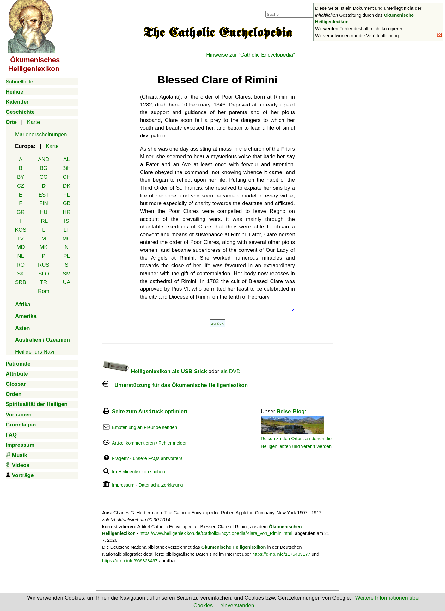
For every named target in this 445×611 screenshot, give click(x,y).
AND (43, 159)
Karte (33, 122)
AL (66, 159)
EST (43, 195)
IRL (44, 221)
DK (66, 186)
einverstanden (237, 605)
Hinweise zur (250, 55)
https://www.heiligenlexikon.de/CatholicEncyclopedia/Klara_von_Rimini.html (216, 533)
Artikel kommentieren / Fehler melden (150, 442)
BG (44, 168)
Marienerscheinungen (41, 134)
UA (66, 282)
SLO (43, 274)
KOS (20, 230)
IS (66, 221)
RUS (43, 265)
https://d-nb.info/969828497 (130, 560)
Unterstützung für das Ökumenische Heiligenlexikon (175, 385)
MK (44, 247)
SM (67, 274)
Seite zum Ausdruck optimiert (149, 411)
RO (21, 265)
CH (66, 177)
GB (66, 203)
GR (21, 212)
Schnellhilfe (19, 82)
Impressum (123, 484)
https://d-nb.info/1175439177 (281, 554)
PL (66, 256)
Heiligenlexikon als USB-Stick (154, 371)
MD (20, 247)
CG (44, 177)
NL (20, 256)
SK (20, 274)
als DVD (230, 371)
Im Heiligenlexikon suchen (138, 471)
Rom (43, 291)
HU (44, 212)
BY (20, 177)
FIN (43, 203)
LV (21, 239)
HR (66, 212)
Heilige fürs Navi (34, 352)
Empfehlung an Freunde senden (144, 427)
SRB (20, 282)
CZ (20, 186)
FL (67, 195)
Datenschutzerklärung (160, 484)
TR (43, 282)
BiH (66, 168)
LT (67, 230)
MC (66, 239)
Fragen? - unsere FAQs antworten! (147, 458)
